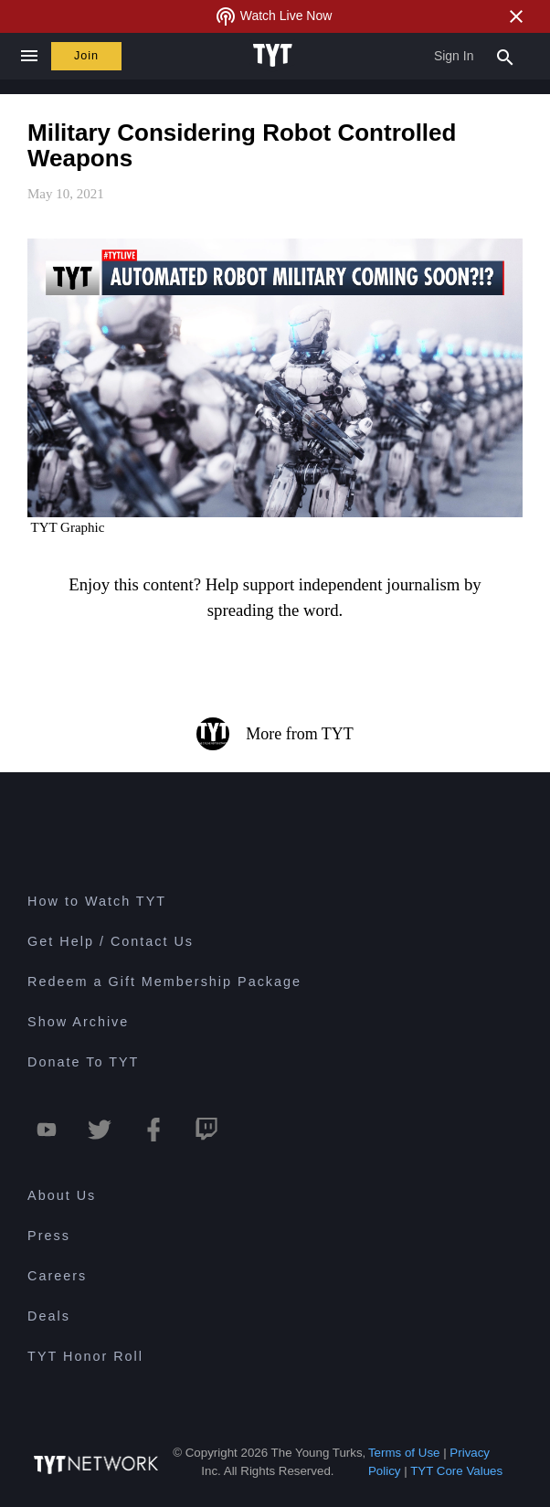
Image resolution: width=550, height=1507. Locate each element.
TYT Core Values (456, 1471)
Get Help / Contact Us (110, 941)
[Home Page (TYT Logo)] (275, 55)
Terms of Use (404, 1452)
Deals (48, 1316)
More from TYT (275, 733)
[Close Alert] (516, 16)
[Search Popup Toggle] (505, 56)
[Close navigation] (29, 56)
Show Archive (78, 1021)
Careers (57, 1275)
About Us (61, 1195)
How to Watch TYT (96, 901)
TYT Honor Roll (85, 1356)
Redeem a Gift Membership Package (164, 981)
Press (48, 1235)
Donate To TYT (83, 1062)
